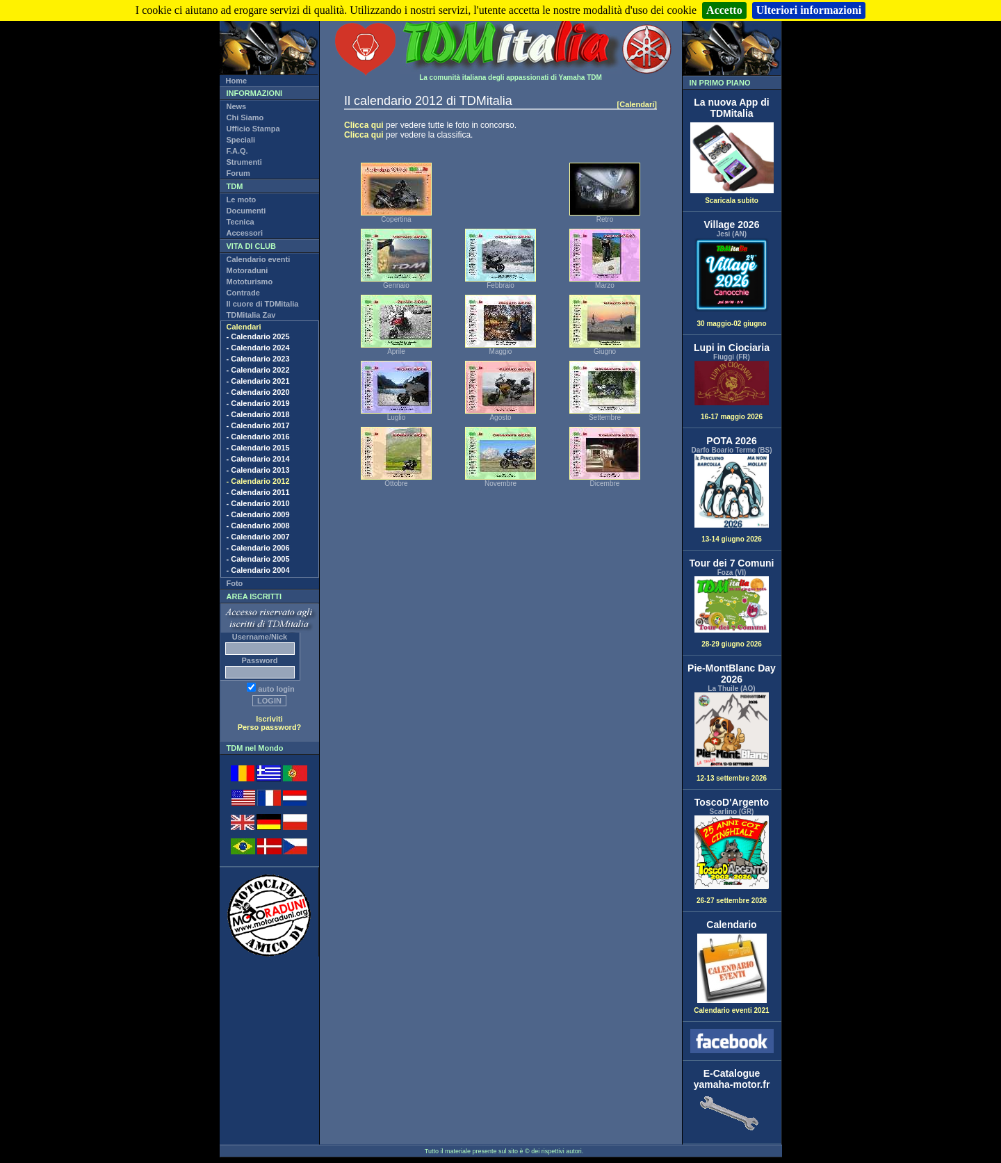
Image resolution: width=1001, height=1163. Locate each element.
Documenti (246, 210)
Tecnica (240, 222)
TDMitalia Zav (251, 315)
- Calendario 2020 (258, 392)
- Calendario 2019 (258, 403)
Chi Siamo (245, 117)
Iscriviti (269, 719)
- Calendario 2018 (258, 414)
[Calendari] (637, 104)
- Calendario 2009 (258, 514)
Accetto (724, 10)
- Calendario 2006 (258, 548)
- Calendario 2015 (258, 448)
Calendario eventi (259, 259)
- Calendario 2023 (258, 359)
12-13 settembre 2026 (732, 737)
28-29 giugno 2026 (732, 612)
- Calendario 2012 (258, 481)
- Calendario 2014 (258, 459)
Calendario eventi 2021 (731, 1007)
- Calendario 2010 (258, 503)
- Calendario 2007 (258, 536)
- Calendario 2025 (258, 336)
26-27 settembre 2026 (732, 860)
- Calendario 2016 (258, 436)
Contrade (243, 292)
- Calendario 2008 (258, 525)
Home (236, 80)
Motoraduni (247, 270)
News (237, 106)
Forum (238, 173)
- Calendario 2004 (258, 570)
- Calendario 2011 (258, 492)
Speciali (241, 140)
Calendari (244, 327)
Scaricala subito (732, 197)
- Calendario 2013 (258, 470)
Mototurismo (250, 281)
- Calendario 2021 (258, 381)
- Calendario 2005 (258, 559)
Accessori (245, 233)
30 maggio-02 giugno (732, 282)
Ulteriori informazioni (809, 10)
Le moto (242, 199)
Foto (235, 583)
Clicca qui (364, 125)
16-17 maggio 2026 (732, 391)
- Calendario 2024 (258, 347)
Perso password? (270, 727)
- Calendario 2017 (258, 425)
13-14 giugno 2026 (732, 499)
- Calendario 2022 (258, 370)
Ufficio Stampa (253, 128)
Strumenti (244, 162)
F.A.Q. (237, 151)
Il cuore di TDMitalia (263, 304)
